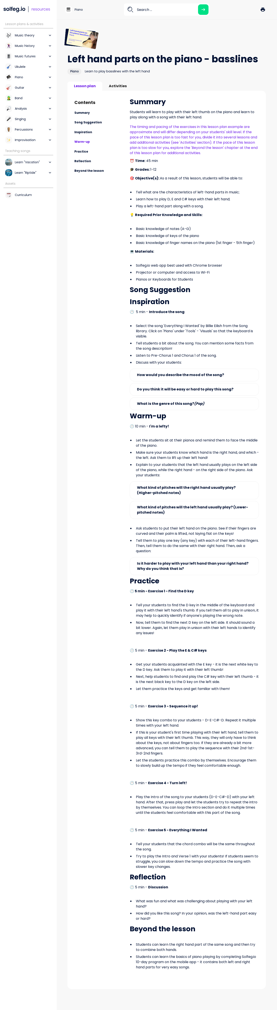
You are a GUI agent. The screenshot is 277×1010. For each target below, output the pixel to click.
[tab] (84, 86)
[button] (263, 9)
